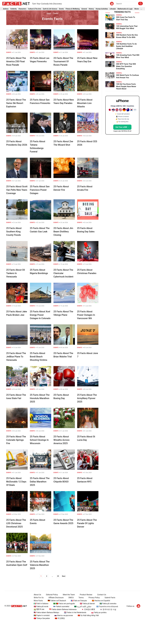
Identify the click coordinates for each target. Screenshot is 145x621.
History (91, 9)
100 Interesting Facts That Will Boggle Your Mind (126, 27)
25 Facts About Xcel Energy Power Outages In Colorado (40, 315)
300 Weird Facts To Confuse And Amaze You (127, 76)
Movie (136, 9)
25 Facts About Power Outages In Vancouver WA (86, 315)
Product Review (86, 595)
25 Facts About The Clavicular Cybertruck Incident (63, 273)
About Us (37, 595)
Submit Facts (110, 597)
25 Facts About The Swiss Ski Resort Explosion (16, 103)
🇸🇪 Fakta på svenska (108, 603)
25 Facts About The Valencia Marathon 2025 (40, 565)
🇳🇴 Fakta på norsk (41, 606)
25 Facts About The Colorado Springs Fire (16, 440)
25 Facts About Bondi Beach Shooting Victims (38, 356)
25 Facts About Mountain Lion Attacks (84, 103)
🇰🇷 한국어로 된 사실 (108, 609)
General (84, 9)
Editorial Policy (52, 595)
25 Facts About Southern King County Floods (14, 231)
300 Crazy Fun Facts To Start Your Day (125, 18)
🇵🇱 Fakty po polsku (98, 612)
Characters (22, 9)
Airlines (5, 9)
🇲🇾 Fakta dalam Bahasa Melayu (46, 612)
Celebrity (13, 9)
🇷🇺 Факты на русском (63, 615)
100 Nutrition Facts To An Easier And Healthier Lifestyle (126, 46)
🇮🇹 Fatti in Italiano (41, 603)
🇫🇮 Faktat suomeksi (61, 606)
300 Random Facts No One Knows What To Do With (127, 36)
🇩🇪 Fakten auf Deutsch (57, 601)
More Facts (38, 601)
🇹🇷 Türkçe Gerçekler (42, 618)
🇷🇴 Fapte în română (42, 615)
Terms (81, 597)
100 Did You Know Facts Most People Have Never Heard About (126, 86)
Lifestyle (113, 9)
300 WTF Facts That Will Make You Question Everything (126, 66)
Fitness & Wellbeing (73, 9)
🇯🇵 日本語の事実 (88, 609)
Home (49, 13)
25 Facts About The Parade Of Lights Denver (87, 523)
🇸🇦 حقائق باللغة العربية (82, 606)
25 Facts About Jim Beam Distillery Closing (63, 231)
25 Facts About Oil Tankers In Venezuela (15, 273)
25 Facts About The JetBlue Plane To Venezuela (16, 356)
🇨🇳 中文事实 (60, 618)
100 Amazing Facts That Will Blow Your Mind (127, 56)
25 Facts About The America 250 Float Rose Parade (16, 61)
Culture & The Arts (34, 9)
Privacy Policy (94, 597)
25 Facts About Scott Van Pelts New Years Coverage (16, 190)
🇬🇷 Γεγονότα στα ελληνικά (107, 606)
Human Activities (102, 9)
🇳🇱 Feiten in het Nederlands (75, 612)
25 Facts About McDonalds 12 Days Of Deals (16, 481)
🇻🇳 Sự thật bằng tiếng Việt (88, 615)
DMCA (71, 597)
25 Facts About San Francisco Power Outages (40, 190)
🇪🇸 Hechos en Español (101, 601)
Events (61, 9)
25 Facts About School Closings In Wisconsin (39, 440)
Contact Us (101, 595)
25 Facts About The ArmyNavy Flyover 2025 (87, 398)
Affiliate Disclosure (56, 597)
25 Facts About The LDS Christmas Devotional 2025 (16, 523)
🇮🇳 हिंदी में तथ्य (39, 609)
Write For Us (39, 597)
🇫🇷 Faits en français (79, 601)
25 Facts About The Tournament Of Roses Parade (63, 61)
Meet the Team (69, 595)
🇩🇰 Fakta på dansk (87, 603)
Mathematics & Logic (125, 9)
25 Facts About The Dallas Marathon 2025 (40, 481)
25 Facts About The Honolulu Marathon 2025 (40, 398)
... (141, 9)
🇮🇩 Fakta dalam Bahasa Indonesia (62, 609)
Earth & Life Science (50, 9)
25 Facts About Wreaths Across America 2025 (61, 440)
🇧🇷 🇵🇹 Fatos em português (64, 603)
